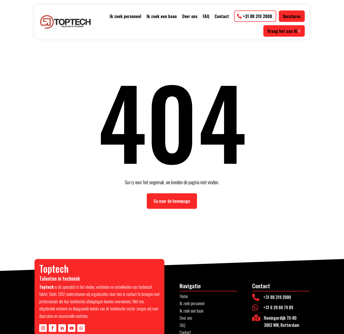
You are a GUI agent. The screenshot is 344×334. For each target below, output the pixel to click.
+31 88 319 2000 (257, 16)
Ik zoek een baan (162, 16)
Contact (222, 16)
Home (184, 296)
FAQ (206, 16)
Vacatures (292, 16)
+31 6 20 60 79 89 (278, 307)
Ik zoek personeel (125, 16)
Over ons (189, 16)
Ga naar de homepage (172, 201)
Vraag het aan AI (284, 31)
